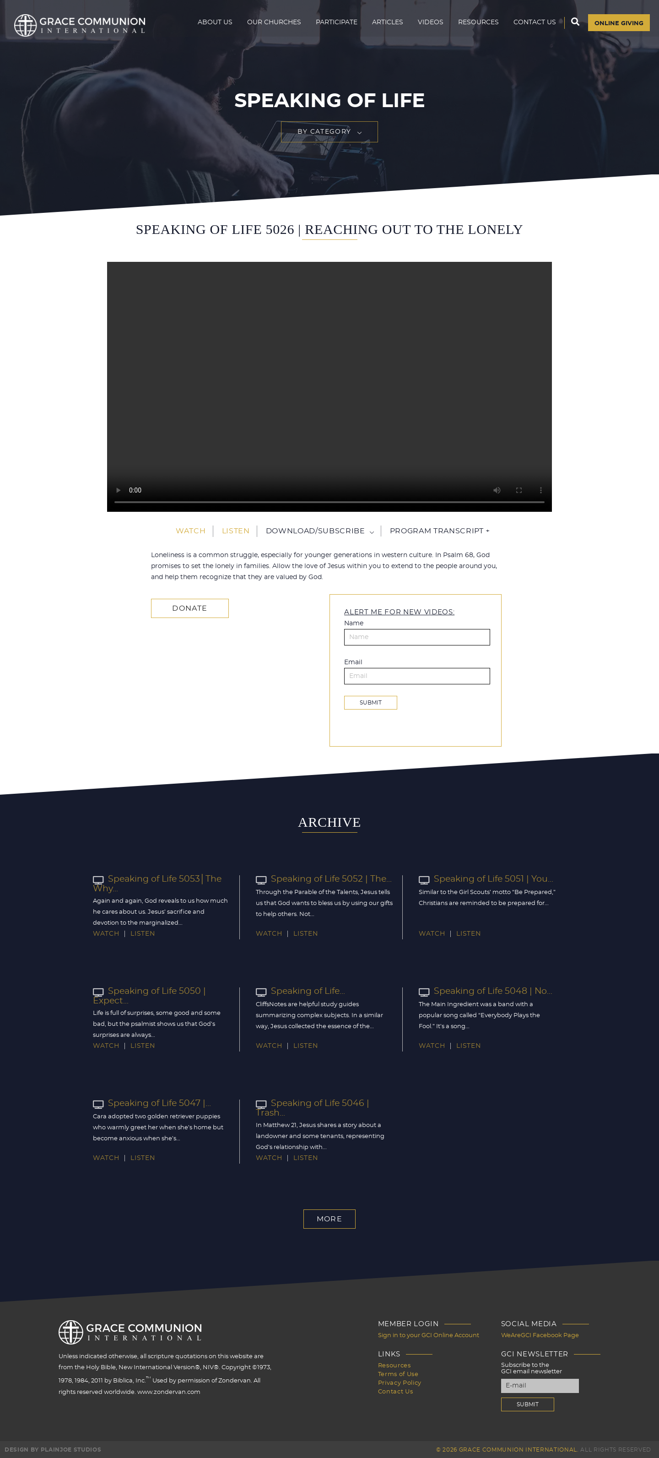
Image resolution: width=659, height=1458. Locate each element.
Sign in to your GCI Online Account (428, 1335)
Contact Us (531, 25)
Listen (236, 531)
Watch (190, 531)
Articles (384, 25)
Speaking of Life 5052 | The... (321, 879)
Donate (188, 608)
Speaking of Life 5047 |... (150, 1104)
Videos (427, 25)
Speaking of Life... (299, 991)
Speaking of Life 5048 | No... (483, 991)
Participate (333, 25)
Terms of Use (398, 1373)
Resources (474, 25)
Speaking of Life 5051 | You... (483, 879)
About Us (211, 25)
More (329, 1219)
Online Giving (617, 26)
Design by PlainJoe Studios (53, 1449)
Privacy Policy (399, 1381)
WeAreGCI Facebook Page (540, 1335)
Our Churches (270, 25)
